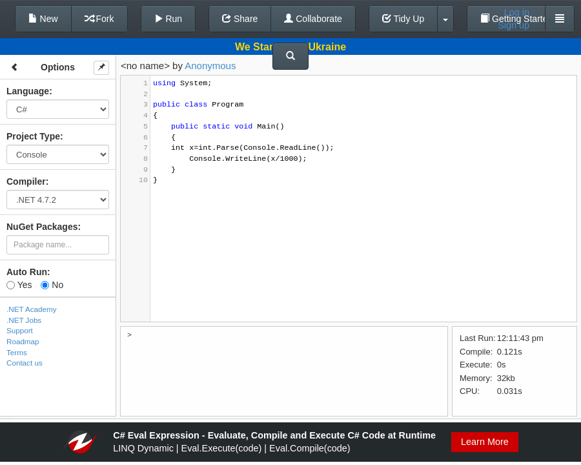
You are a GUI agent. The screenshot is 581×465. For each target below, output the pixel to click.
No (52, 285)
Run (168, 19)
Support (19, 330)
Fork (99, 19)
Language (27, 91)
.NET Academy (31, 309)
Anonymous (210, 65)
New (43, 19)
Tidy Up (403, 19)
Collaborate (313, 19)
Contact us (24, 362)
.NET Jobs (23, 320)
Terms (16, 352)
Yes (19, 285)
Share (240, 19)
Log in (516, 12)
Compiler (26, 181)
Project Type (33, 136)
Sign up (513, 25)
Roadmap (22, 341)
